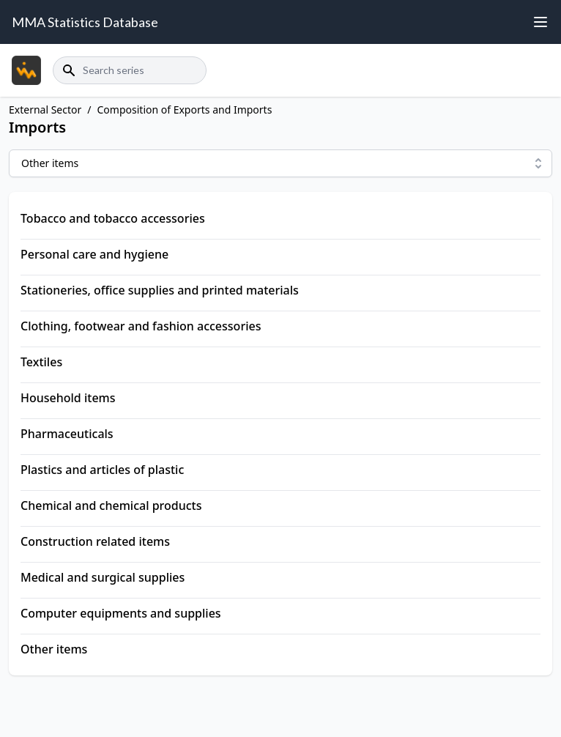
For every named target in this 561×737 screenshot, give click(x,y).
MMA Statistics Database (85, 22)
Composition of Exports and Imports (184, 109)
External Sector (45, 109)
